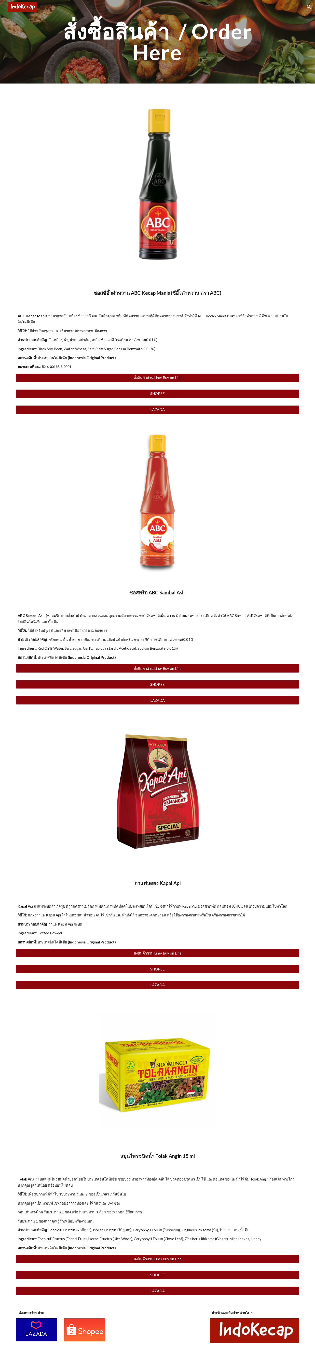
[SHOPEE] (157, 393)
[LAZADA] (157, 409)
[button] (309, 7)
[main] (157, 42)
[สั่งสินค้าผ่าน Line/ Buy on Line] (157, 377)
